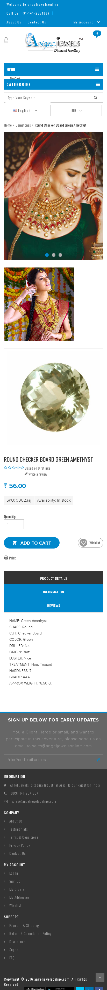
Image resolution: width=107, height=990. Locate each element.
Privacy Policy (19, 845)
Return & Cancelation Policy (30, 933)
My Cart (15, 78)
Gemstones (23, 125)
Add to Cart (35, 544)
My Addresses (19, 897)
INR (74, 110)
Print (10, 558)
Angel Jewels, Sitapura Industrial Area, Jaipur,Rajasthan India (55, 785)
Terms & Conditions (23, 837)
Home (8, 125)
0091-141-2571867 (24, 793)
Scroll (100, 977)
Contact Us (37, 22)
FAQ (12, 957)
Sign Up (14, 881)
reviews (53, 605)
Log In (13, 873)
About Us (14, 22)
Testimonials (18, 829)
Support (15, 949)
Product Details (53, 578)
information (53, 592)
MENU (10, 69)
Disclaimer (17, 941)
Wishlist (15, 905)
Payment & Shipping (24, 925)
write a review (36, 474)
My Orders (16, 889)
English (22, 110)
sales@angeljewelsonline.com (34, 801)
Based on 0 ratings (37, 468)
